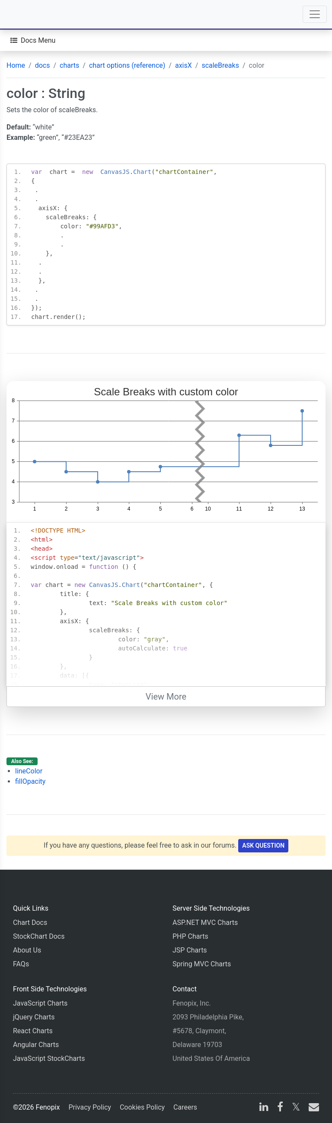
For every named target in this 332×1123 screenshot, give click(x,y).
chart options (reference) (127, 65)
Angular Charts (36, 1045)
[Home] (31, 14)
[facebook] (280, 1108)
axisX (183, 65)
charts (69, 65)
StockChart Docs (38, 936)
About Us (27, 950)
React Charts (33, 1031)
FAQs (21, 964)
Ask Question (263, 845)
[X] (295, 1108)
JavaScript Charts (40, 1003)
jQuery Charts (33, 1017)
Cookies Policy (142, 1107)
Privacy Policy (89, 1107)
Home (15, 65)
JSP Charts (189, 950)
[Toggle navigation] (315, 14)
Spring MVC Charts (201, 964)
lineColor (28, 771)
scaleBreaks (220, 65)
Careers (185, 1107)
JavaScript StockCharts (49, 1058)
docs (42, 65)
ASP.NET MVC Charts (205, 922)
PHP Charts (190, 936)
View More (166, 696)
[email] (312, 1108)
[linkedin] (264, 1108)
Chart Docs (30, 922)
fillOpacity (30, 781)
